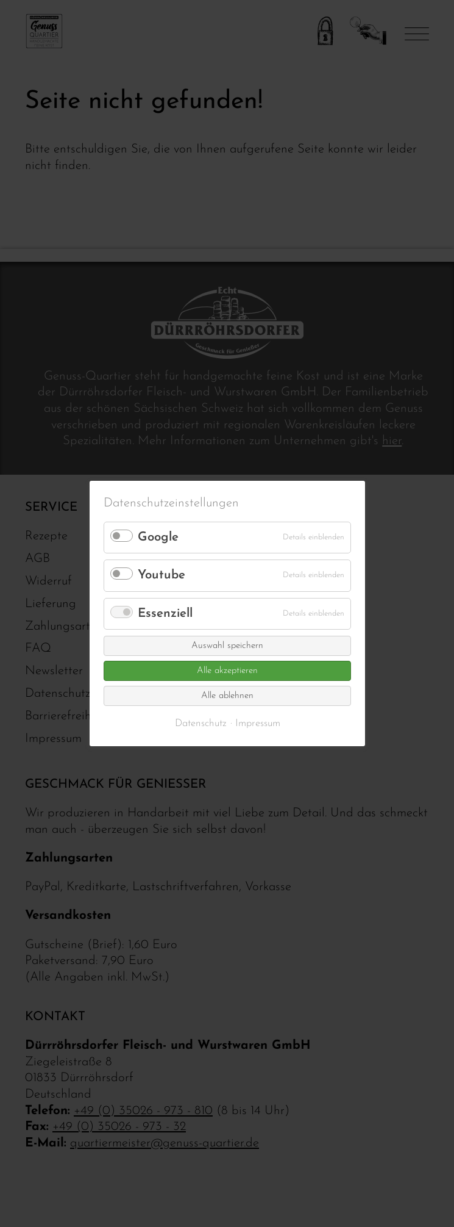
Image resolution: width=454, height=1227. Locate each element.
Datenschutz (200, 724)
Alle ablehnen (227, 695)
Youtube (161, 575)
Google (158, 537)
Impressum (257, 724)
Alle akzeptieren (227, 670)
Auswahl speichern (227, 645)
